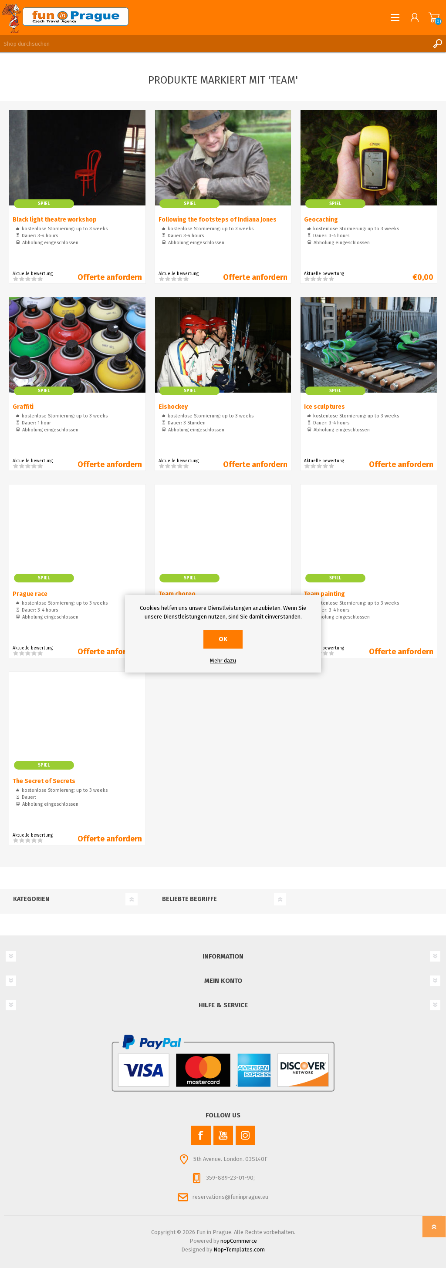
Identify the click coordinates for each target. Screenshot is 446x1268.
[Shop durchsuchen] (214, 43)
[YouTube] (223, 1135)
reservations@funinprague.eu (230, 1197)
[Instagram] (245, 1135)
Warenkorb (434, 17)
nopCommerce (238, 1241)
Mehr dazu (223, 660)
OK (223, 639)
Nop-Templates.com (239, 1249)
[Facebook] (201, 1135)
